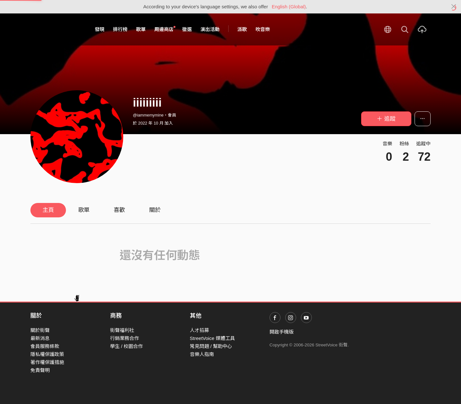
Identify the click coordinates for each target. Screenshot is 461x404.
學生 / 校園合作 (126, 346)
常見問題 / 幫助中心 (211, 346)
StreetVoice (56, 29)
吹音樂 (262, 29)
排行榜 (120, 29)
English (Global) (289, 6)
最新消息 (40, 338)
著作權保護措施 (47, 362)
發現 (99, 29)
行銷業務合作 (124, 338)
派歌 (242, 29)
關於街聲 (40, 330)
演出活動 (210, 29)
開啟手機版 (282, 332)
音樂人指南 (202, 354)
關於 (155, 210)
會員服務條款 (44, 346)
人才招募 (199, 330)
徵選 (187, 29)
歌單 (141, 29)
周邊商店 (164, 29)
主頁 (48, 210)
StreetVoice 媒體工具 (212, 338)
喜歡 (119, 210)
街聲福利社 (122, 330)
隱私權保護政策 (47, 354)
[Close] (454, 7)
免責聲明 (40, 370)
